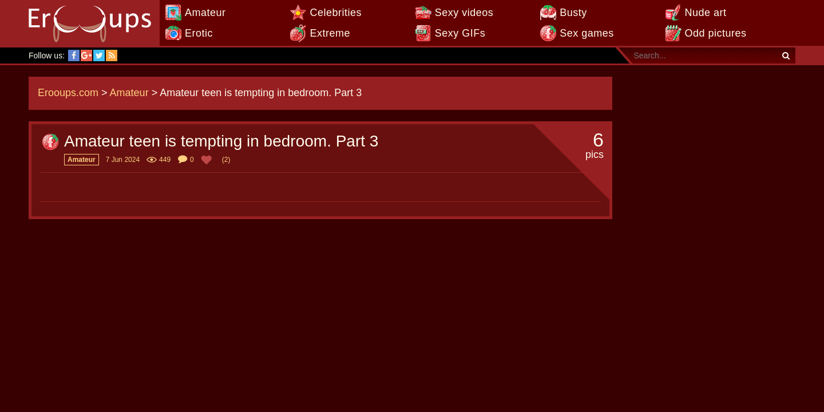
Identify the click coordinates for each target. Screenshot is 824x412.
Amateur (205, 12)
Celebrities (336, 12)
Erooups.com (68, 92)
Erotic (199, 33)
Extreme (330, 33)
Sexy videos (464, 12)
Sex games (587, 33)
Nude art (706, 12)
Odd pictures (716, 33)
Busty (573, 12)
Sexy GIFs (460, 33)
